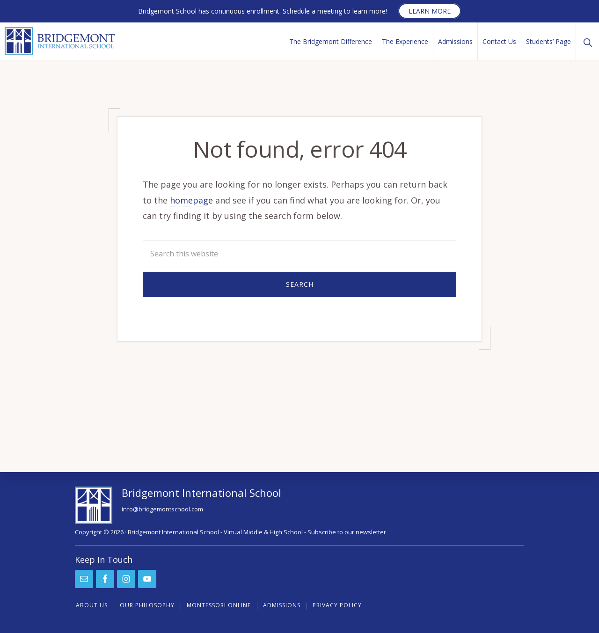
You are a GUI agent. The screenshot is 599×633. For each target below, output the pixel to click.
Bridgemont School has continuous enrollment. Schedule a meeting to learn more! (262, 11)
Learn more (430, 11)
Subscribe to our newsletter (346, 532)
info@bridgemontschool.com (162, 509)
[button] (587, 41)
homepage (191, 200)
